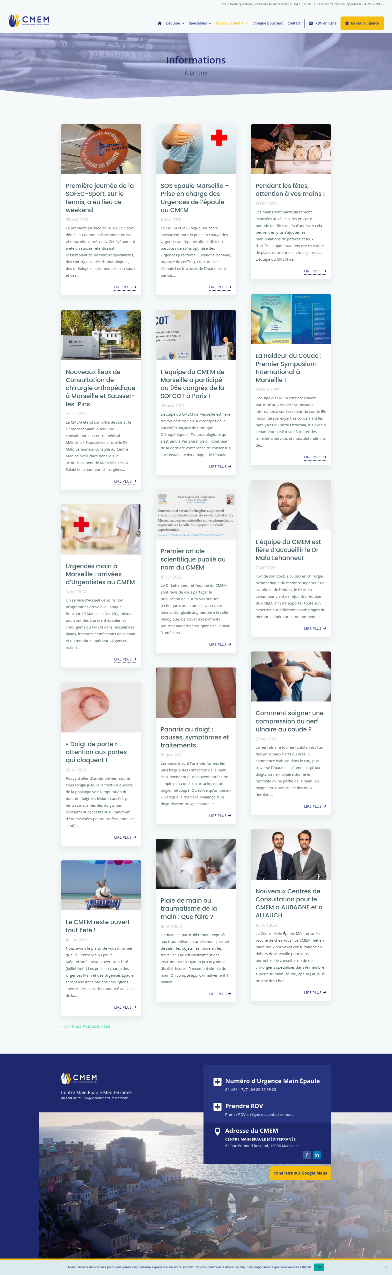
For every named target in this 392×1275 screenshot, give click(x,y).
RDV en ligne (325, 23)
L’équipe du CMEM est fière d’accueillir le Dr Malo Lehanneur (288, 550)
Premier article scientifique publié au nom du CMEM (193, 559)
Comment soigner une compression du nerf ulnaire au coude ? (290, 721)
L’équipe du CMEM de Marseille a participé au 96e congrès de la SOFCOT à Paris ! (193, 384)
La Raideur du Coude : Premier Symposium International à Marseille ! (289, 368)
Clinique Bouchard (268, 23)
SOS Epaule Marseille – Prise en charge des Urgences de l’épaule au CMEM (195, 198)
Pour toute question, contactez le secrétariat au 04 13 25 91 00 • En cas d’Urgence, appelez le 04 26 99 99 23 (303, 4)
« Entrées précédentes (85, 1026)
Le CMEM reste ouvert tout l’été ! (98, 926)
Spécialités (198, 23)
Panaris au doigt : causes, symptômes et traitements (195, 737)
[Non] (385, 1267)
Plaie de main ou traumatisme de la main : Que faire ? (189, 908)
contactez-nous (280, 1114)
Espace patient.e (230, 23)
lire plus (123, 286)
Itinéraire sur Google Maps (300, 1173)
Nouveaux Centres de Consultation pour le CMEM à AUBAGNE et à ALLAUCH (289, 903)
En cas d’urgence (365, 23)
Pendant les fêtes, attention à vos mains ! (290, 190)
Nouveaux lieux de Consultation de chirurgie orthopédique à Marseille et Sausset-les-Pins (101, 388)
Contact (294, 23)
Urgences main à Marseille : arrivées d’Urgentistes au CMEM (100, 574)
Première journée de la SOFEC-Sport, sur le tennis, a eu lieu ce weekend (100, 198)
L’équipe (173, 23)
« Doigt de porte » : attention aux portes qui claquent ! (96, 752)
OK (319, 1267)
